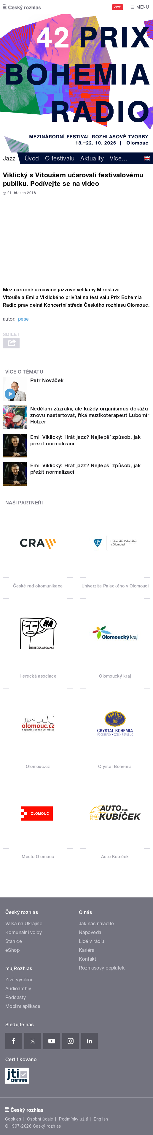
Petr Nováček (47, 380)
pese (23, 319)
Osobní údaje (40, 1119)
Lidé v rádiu (91, 941)
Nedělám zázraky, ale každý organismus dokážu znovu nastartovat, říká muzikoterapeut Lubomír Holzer (89, 415)
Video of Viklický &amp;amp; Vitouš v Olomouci (76, 239)
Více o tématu (24, 372)
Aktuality (92, 158)
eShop (12, 950)
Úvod (32, 158)
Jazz (9, 158)
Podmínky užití (73, 1119)
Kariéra (86, 950)
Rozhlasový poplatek (102, 968)
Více (119, 158)
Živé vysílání (18, 980)
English (101, 1119)
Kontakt (87, 959)
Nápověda (90, 932)
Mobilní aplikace (23, 1006)
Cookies (13, 1119)
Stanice (13, 941)
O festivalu (59, 158)
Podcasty (15, 997)
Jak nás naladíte (96, 923)
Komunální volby (23, 932)
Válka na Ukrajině (23, 923)
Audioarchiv (18, 988)
